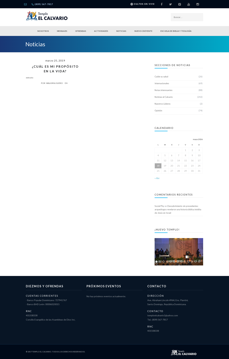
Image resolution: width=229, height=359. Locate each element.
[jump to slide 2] (160, 262)
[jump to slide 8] (181, 262)
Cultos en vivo (143, 4)
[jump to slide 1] (156, 262)
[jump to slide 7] (178, 262)
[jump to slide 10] (188, 262)
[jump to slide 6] (174, 262)
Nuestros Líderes (162, 103)
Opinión (158, 110)
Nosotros (43, 31)
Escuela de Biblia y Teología (175, 31)
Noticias (121, 31)
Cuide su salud (161, 76)
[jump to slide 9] (185, 262)
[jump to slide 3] (163, 262)
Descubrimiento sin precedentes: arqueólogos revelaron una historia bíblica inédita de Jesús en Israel (178, 209)
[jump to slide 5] (171, 262)
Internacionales (162, 83)
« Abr (157, 178)
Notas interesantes (163, 90)
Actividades (101, 31)
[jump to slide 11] (192, 262)
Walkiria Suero (54, 83)
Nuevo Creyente (143, 31)
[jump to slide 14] (156, 263)
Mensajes (62, 31)
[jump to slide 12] (195, 262)
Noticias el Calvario (164, 97)
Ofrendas (80, 31)
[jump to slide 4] (167, 262)
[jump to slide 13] (199, 262)
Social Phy (159, 206)
